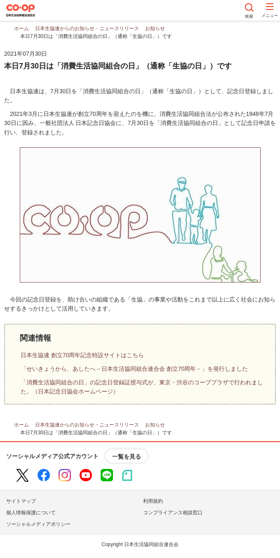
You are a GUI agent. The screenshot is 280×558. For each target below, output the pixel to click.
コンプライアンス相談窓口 (172, 513)
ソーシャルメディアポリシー (38, 524)
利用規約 (153, 501)
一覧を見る (126, 456)
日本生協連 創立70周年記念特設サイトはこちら (82, 355)
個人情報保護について (31, 513)
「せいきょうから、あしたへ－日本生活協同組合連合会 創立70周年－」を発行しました (134, 368)
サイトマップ (21, 501)
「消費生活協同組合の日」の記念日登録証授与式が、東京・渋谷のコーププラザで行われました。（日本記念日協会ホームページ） (142, 387)
